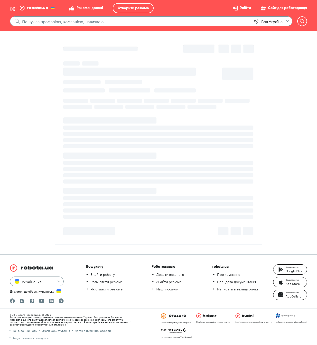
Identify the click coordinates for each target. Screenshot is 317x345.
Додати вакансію (170, 274)
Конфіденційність (24, 330)
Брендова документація (236, 281)
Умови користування (56, 330)
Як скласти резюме (106, 288)
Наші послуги (167, 288)
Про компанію (228, 274)
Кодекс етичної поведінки (30, 337)
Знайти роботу (103, 274)
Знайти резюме (169, 281)
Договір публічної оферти (93, 330)
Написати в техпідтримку (238, 288)
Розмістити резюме (107, 281)
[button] (290, 269)
